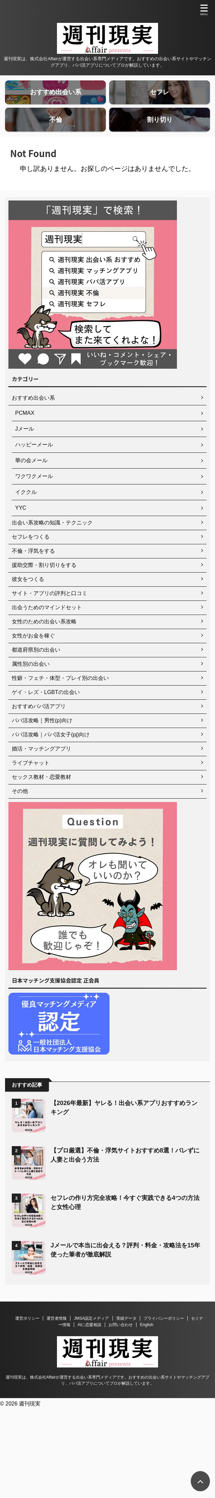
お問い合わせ (121, 1344)
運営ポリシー (27, 1338)
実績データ (126, 1338)
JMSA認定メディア (91, 1338)
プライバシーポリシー (164, 1338)
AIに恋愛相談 (89, 1344)
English (146, 1344)
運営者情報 (57, 1338)
